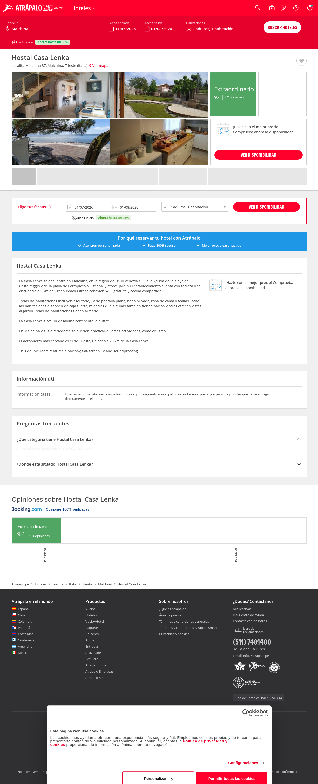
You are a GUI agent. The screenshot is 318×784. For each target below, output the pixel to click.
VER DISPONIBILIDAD (258, 155)
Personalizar (158, 772)
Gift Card (91, 659)
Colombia (25, 621)
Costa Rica (25, 634)
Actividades (93, 652)
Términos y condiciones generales (184, 621)
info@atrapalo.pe (256, 655)
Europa (57, 584)
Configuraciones (243, 757)
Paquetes (92, 627)
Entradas (92, 646)
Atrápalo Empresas (99, 671)
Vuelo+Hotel (94, 621)
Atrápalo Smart (96, 677)
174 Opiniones (234, 97)
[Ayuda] (296, 8)
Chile (21, 615)
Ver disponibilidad (266, 207)
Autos (89, 640)
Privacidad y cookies (174, 634)
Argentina (25, 646)
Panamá (24, 627)
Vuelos (90, 609)
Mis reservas (242, 609)
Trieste (87, 584)
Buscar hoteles (282, 27)
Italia (72, 584)
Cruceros (92, 634)
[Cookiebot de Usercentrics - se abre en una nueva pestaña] (246, 707)
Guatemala (26, 640)
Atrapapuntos (95, 665)
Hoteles (40, 584)
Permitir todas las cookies (232, 772)
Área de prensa (170, 615)
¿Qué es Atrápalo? (172, 609)
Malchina (105, 584)
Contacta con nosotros (250, 621)
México (23, 652)
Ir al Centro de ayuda (248, 615)
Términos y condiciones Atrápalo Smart (188, 627)
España (23, 609)
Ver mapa (98, 65)
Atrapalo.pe (20, 584)
